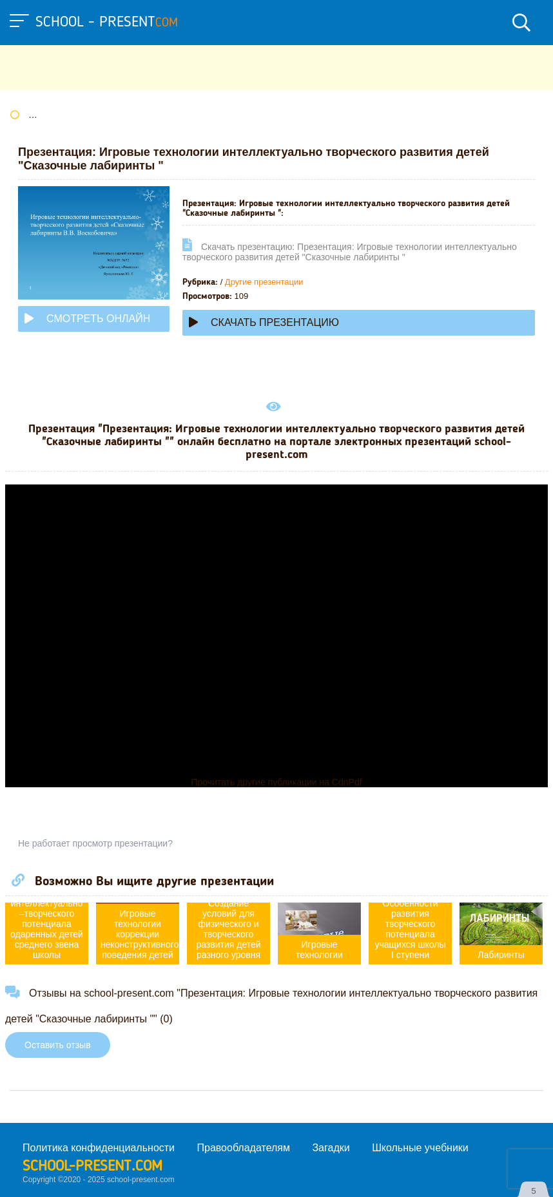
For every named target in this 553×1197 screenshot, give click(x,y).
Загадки (330, 1147)
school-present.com (92, 1166)
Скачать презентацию (264, 322)
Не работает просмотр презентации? (95, 843)
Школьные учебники (420, 1147)
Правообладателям (244, 1147)
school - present (106, 22)
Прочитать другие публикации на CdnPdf (276, 782)
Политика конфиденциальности (99, 1147)
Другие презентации (264, 282)
